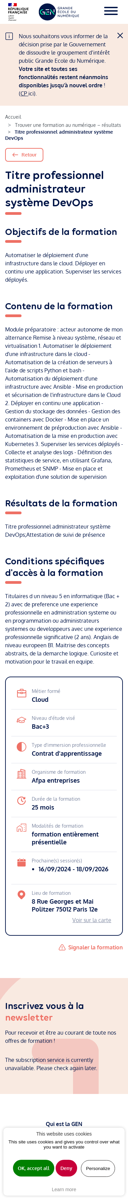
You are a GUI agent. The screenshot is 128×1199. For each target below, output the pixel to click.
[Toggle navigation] (111, 12)
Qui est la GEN (64, 1124)
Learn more (64, 1189)
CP (24, 93)
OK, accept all (33, 1168)
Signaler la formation (95, 947)
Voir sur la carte (91, 920)
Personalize (98, 1168)
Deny (66, 1168)
